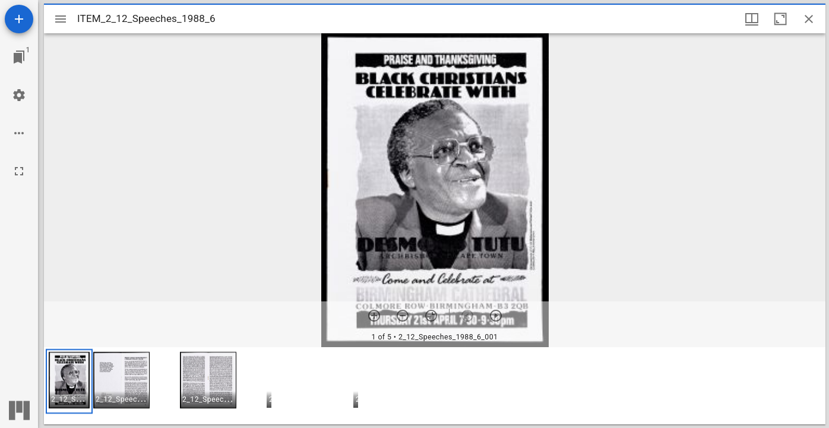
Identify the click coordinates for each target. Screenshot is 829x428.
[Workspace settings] (19, 95)
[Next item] (496, 315)
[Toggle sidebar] (60, 19)
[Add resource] (19, 19)
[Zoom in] (374, 315)
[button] (69, 381)
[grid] (434, 385)
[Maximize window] (780, 19)
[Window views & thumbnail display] (752, 19)
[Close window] (809, 19)
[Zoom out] (402, 315)
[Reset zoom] (431, 315)
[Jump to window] (19, 57)
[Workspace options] (19, 133)
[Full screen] (19, 171)
